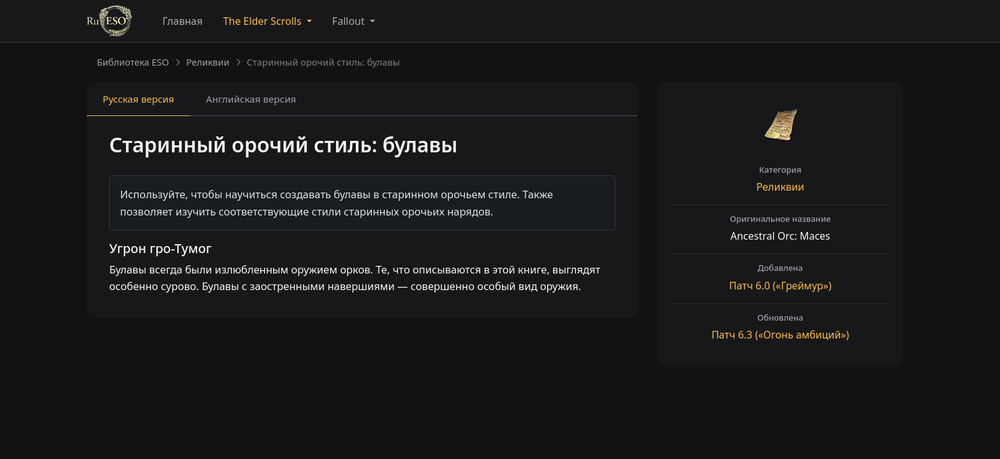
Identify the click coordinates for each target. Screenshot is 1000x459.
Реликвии (208, 62)
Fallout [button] (349, 21)
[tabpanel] (362, 218)
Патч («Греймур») (780, 286)
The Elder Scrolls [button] (263, 21)
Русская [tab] (138, 98)
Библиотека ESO (133, 62)
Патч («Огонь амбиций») (780, 335)
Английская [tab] (251, 98)
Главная (183, 21)
